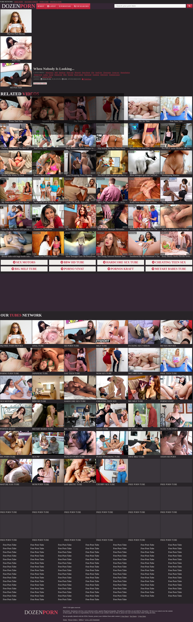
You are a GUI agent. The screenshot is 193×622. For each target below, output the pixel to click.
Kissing (70, 75)
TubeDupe (4, 125)
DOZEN (18, 6)
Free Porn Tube (9, 545)
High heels (104, 75)
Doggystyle (38, 75)
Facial (51, 75)
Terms (65, 620)
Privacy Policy (73, 620)
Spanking (96, 75)
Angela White (47, 77)
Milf (56, 73)
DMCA (81, 620)
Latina (45, 75)
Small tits (98, 73)
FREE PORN (18, 1)
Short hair (70, 73)
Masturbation (125, 73)
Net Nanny (133, 616)
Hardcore (62, 73)
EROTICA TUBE (56, 1)
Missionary (50, 73)
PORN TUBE (44, 1)
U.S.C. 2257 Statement (92, 620)
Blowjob (78, 73)
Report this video (40, 83)
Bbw (65, 75)
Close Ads (77, 133)
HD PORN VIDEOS (31, 1)
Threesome (107, 73)
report (29, 146)
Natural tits (58, 75)
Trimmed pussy (114, 75)
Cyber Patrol (125, 616)
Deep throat (86, 73)
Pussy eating (78, 75)
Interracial (87, 75)
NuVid (131, 152)
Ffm (92, 73)
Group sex (115, 73)
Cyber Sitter (142, 616)
